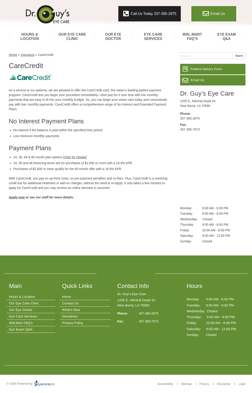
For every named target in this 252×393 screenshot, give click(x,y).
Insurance (27, 55)
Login (241, 384)
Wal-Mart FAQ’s (192, 36)
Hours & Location (29, 36)
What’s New (71, 310)
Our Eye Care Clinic (72, 36)
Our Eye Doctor (113, 36)
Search (239, 55)
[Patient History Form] (212, 69)
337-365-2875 (190, 118)
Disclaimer (70, 316)
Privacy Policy (72, 323)
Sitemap (186, 384)
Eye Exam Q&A (226, 36)
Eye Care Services (153, 36)
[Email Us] (212, 80)
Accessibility (165, 384)
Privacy (204, 384)
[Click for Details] (75, 157)
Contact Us (70, 303)
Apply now (17, 197)
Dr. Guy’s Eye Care (207, 93)
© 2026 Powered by (31, 383)
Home (13, 55)
